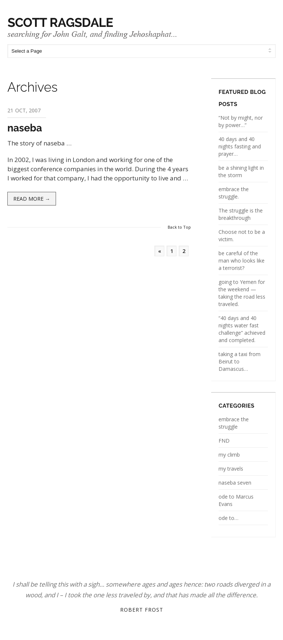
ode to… (228, 517)
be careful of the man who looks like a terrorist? (242, 260)
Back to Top (179, 227)
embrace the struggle (234, 423)
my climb (229, 454)
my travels (231, 468)
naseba (24, 128)
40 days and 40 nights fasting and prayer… (240, 146)
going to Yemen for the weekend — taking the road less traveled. (242, 292)
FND (224, 440)
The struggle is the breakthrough (241, 214)
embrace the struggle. (234, 193)
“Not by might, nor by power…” (241, 121)
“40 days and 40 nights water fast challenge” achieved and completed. (242, 329)
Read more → (31, 198)
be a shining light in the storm (241, 171)
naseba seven (235, 482)
